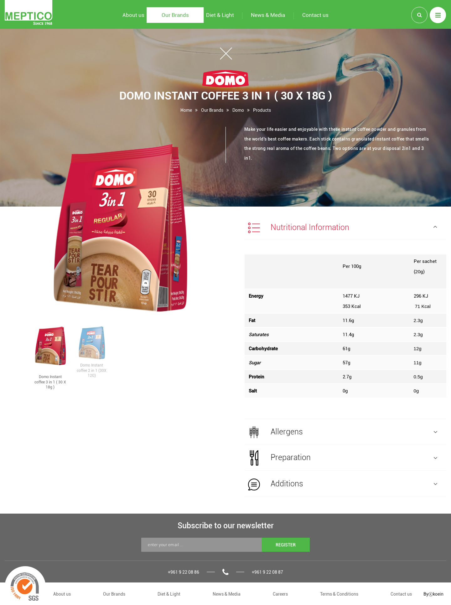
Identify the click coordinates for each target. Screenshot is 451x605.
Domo (238, 110)
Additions (342, 484)
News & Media (227, 594)
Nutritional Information (342, 228)
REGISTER (286, 545)
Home (186, 110)
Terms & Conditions (339, 594)
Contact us (401, 594)
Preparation (342, 458)
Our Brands (212, 110)
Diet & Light (169, 594)
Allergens (342, 432)
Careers (280, 594)
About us (62, 594)
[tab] (345, 227)
